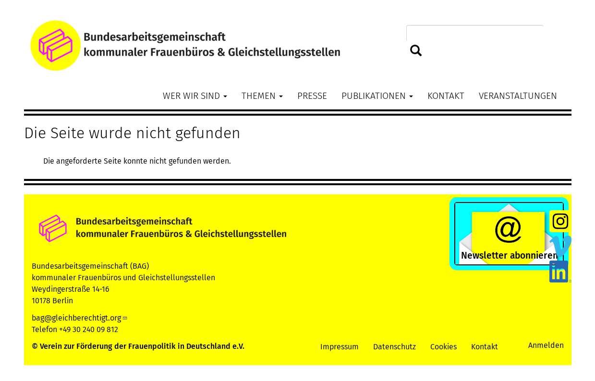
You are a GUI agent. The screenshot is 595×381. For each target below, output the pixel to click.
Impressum (339, 346)
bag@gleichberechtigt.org (80, 317)
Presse (312, 95)
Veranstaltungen (518, 95)
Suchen (416, 51)
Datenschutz (394, 346)
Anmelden (546, 345)
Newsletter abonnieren (509, 255)
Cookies (443, 346)
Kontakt (445, 95)
